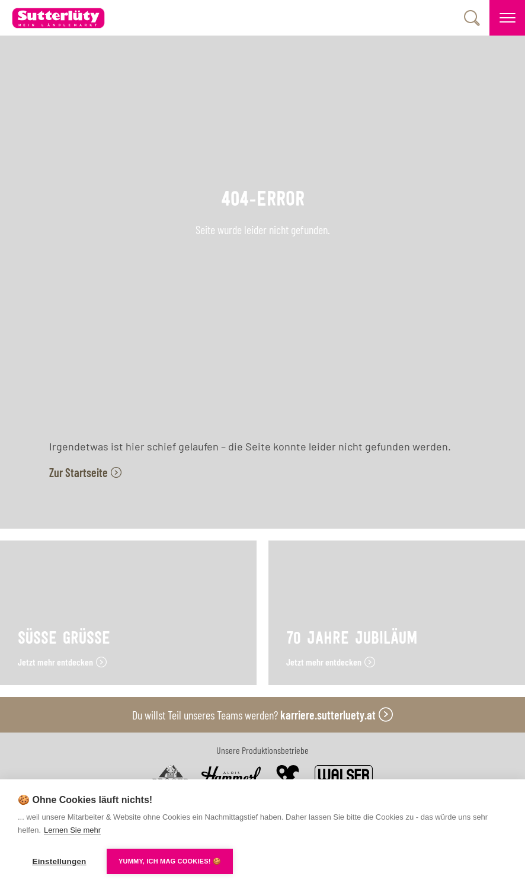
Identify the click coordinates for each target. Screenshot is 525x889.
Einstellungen (59, 861)
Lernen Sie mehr (72, 830)
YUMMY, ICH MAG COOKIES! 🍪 (170, 861)
